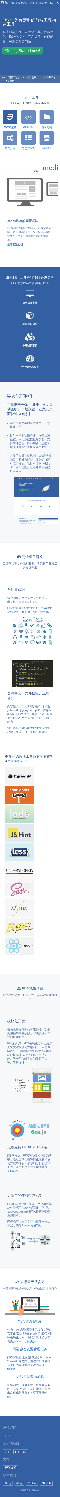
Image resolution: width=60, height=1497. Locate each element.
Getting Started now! (22, 50)
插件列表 (33, 2)
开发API (43, 2)
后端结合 (47, 140)
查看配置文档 (15, 244)
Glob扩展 (28, 119)
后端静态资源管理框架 (30, 1349)
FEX (8, 1436)
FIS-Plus (20, 1451)
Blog (8, 1483)
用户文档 (15, 2)
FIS (7, 1451)
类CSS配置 (10, 119)
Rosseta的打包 (31, 1225)
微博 (19, 1483)
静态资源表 (28, 140)
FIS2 (51, 2)
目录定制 (47, 119)
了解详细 (41, 731)
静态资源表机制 (30, 1321)
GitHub (46, 1483)
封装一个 (22, 761)
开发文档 (10, 1467)
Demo (24, 2)
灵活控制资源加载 (30, 1377)
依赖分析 (10, 140)
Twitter (32, 1483)
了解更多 (30, 1341)
